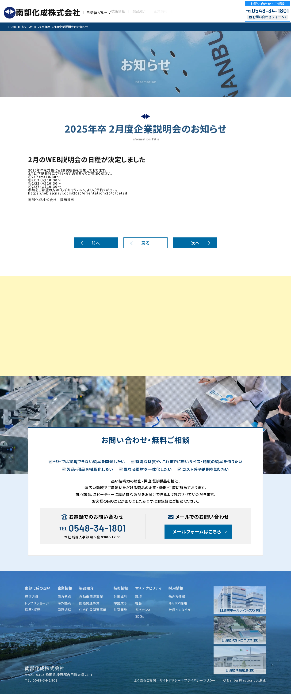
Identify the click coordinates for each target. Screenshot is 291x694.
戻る (145, 243)
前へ (95, 243)
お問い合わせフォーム (266, 17)
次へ (195, 243)
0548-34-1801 (267, 11)
